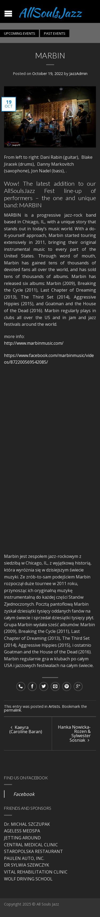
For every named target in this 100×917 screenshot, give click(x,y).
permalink (12, 710)
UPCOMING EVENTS (19, 33)
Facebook (23, 794)
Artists (54, 706)
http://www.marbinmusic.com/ (33, 343)
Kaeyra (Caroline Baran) (25, 729)
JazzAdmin (78, 73)
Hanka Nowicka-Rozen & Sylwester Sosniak (74, 733)
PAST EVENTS (54, 33)
